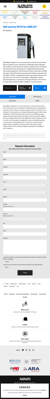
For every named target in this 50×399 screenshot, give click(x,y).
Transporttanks (5, 12)
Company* (5, 174)
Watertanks (25, 17)
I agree (6, 267)
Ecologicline (15, 17)
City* (4, 223)
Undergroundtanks (25, 12)
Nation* (5, 189)
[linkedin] (23, 350)
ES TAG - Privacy (29, 391)
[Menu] (5, 6)
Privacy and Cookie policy (18, 391)
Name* (4, 159)
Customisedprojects (35, 17)
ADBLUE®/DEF (13, 22)
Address (5, 196)
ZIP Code (5, 204)
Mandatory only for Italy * (8, 206)
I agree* (7, 261)
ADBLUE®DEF (5, 17)
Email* (4, 152)
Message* (5, 238)
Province (5, 213)
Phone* (5, 230)
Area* (4, 182)
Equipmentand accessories (45, 17)
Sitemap (36, 391)
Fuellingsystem (35, 12)
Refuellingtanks (15, 12)
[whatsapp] (33, 350)
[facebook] (26, 350)
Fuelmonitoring (45, 12)
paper (11, 259)
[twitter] (30, 350)
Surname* (5, 167)
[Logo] (25, 6)
